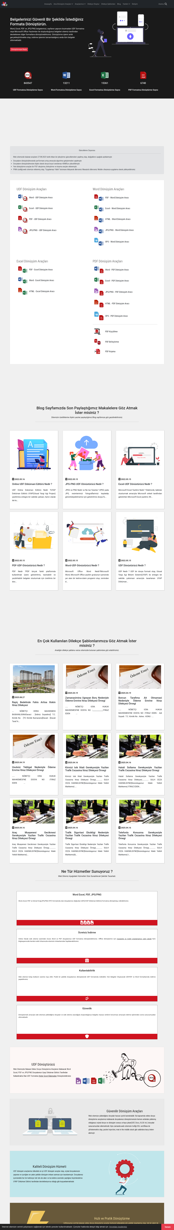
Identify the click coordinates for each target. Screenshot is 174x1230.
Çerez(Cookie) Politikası (136, 1202)
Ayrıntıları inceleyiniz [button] (118, 1227)
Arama (163, 4)
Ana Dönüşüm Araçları (63, 4)
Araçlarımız (80, 4)
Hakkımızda (13, 1194)
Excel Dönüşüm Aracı (95, 1198)
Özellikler (131, 1209)
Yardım (126, 4)
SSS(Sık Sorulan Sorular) (136, 1190)
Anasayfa (48, 4)
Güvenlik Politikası (134, 1194)
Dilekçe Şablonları (108, 4)
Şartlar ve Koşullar (134, 1205)
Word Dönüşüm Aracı (95, 1194)
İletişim (135, 4)
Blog (119, 4)
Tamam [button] (168, 1227)
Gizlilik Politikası (133, 1198)
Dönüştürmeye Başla (19, 49)
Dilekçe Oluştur (93, 4)
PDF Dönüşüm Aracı (95, 1202)
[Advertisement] (87, 117)
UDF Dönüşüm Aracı (95, 1190)
